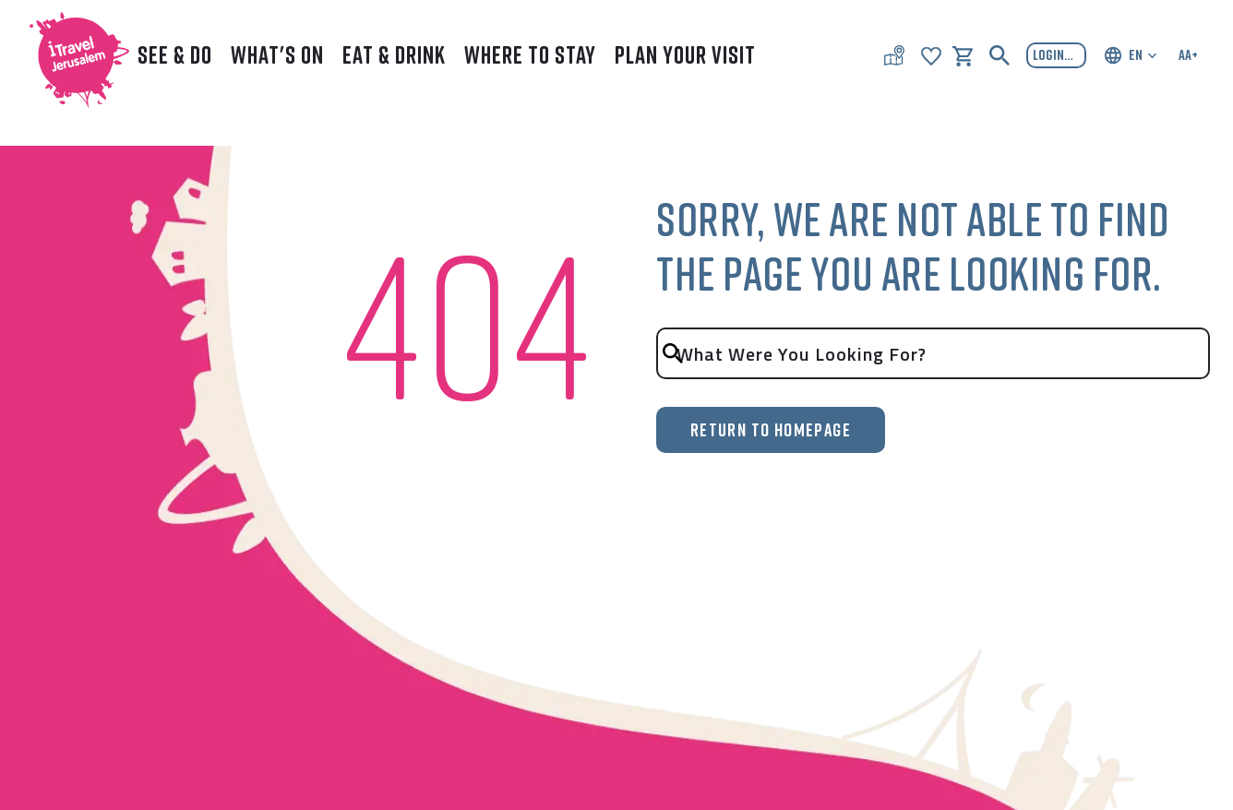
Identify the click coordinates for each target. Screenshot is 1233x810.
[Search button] (999, 55)
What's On (277, 55)
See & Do (175, 55)
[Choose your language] (1129, 55)
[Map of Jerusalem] (894, 55)
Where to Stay (530, 55)
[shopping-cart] (962, 54)
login (1058, 55)
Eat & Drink (394, 55)
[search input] (933, 353)
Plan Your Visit (685, 55)
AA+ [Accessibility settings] (1188, 54)
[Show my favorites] (931, 54)
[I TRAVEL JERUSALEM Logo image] (71, 56)
